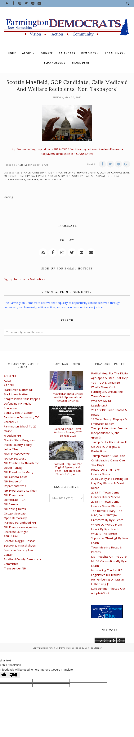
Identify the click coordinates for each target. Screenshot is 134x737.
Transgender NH (15, 568)
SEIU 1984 (11, 536)
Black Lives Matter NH (18, 390)
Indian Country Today (18, 445)
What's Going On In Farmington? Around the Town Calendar (107, 391)
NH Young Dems (15, 509)
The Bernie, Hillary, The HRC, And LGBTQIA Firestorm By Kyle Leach (107, 515)
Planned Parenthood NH (20, 522)
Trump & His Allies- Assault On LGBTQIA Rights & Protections (109, 446)
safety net (39, 176)
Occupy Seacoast (15, 513)
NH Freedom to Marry (18, 472)
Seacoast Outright (16, 532)
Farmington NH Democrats (56, 647)
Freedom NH (12, 435)
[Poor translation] (14, 675)
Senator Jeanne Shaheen (20, 545)
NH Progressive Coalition (20, 490)
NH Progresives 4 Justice (20, 527)
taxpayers (101, 176)
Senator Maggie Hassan (19, 541)
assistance (23, 172)
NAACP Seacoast (15, 458)
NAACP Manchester (16, 454)
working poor (50, 179)
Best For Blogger (93, 647)
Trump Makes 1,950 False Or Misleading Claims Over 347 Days (108, 460)
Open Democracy (15, 518)
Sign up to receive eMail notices (24, 279)
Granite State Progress (19, 440)
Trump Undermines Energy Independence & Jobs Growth (109, 432)
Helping (70, 172)
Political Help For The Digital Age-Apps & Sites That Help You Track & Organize (67, 469)
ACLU (7, 380)
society (77, 176)
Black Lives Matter (16, 394)
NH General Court (15, 477)
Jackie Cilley (11, 449)
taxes (89, 176)
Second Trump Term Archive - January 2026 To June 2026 (67, 432)
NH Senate (11, 504)
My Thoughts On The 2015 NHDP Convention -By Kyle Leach (109, 561)
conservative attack (47, 172)
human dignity (87, 172)
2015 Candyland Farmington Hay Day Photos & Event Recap (109, 483)
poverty (24, 176)
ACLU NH (10, 376)
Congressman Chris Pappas (22, 399)
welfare (32, 179)
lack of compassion (114, 172)
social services (59, 176)
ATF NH (9, 385)
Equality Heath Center (18, 412)
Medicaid (10, 176)
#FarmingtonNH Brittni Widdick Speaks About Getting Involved (67, 397)
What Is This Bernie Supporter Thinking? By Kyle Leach (109, 538)
